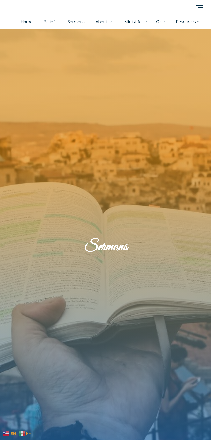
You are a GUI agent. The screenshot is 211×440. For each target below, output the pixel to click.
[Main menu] (199, 7)
